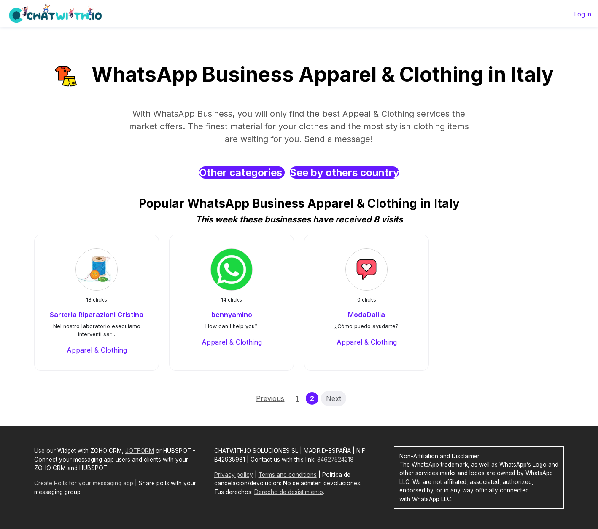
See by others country (344, 172)
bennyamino (231, 314)
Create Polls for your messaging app (83, 483)
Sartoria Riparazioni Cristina (96, 314)
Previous (270, 398)
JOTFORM (139, 450)
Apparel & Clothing (97, 350)
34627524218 (335, 459)
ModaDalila (366, 314)
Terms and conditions (288, 474)
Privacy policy (233, 474)
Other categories (242, 172)
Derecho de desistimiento (288, 492)
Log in (582, 14)
